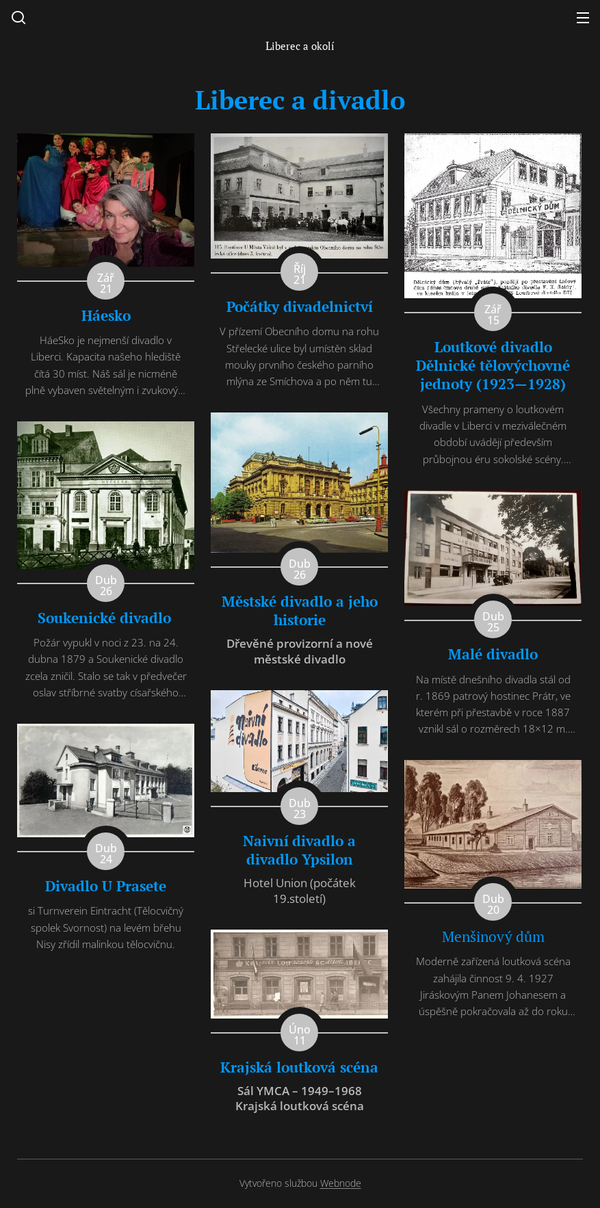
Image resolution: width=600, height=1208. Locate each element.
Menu (583, 17)
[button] (18, 17)
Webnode (340, 1183)
